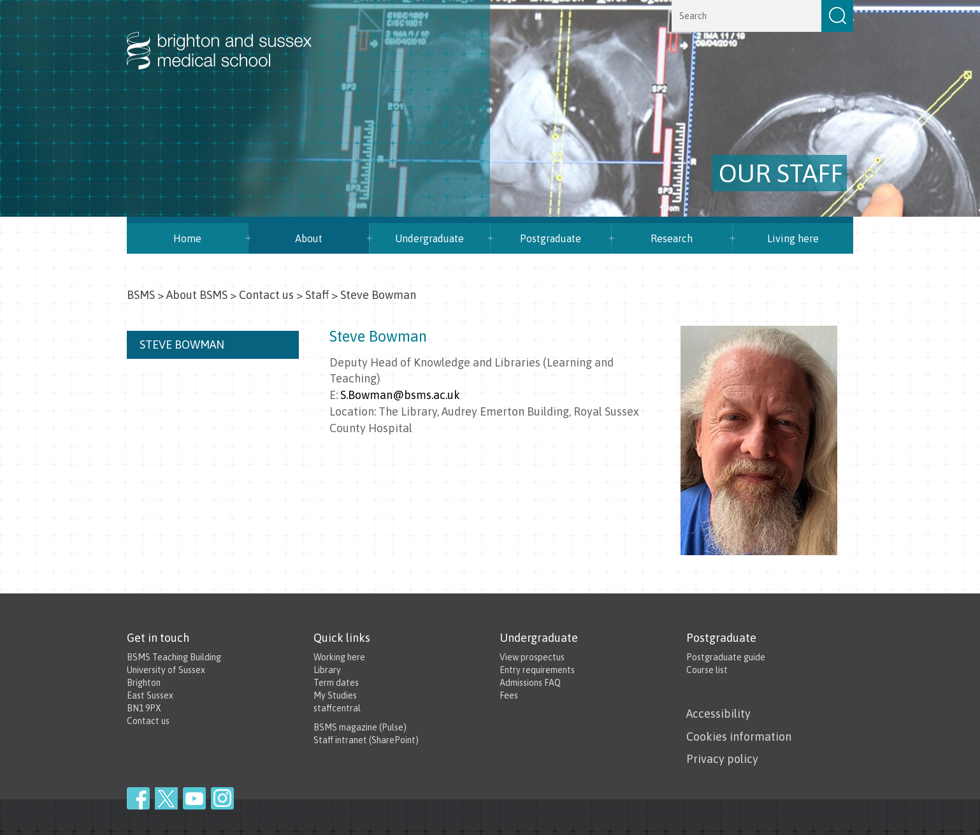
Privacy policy (722, 759)
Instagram (222, 798)
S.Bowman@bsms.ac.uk (400, 395)
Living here (793, 238)
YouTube (194, 798)
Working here (339, 657)
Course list (707, 670)
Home (187, 238)
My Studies (335, 695)
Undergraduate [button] (429, 238)
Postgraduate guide (725, 657)
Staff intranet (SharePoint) (366, 740)
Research (672, 238)
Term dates (336, 683)
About (308, 238)
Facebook (138, 798)
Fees (509, 695)
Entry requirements (537, 670)
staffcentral (337, 708)
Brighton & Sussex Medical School (232, 37)
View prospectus (532, 657)
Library (327, 670)
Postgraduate (550, 238)
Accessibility (718, 713)
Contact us (266, 294)
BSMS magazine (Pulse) (360, 727)
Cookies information (738, 736)
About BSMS (196, 294)
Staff (317, 294)
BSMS (141, 294)
